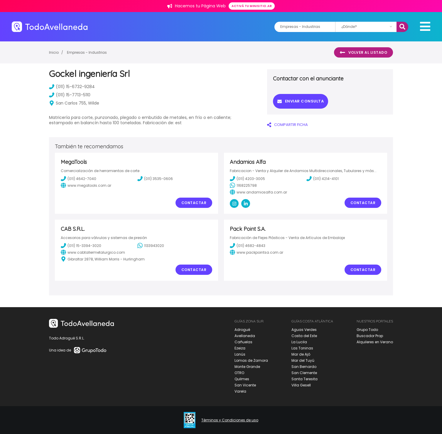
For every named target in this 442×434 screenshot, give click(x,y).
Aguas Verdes (304, 329)
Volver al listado (363, 52)
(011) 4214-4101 (322, 178)
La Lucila (299, 341)
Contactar (194, 202)
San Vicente (245, 385)
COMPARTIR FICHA (287, 124)
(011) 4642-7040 (78, 178)
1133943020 (150, 245)
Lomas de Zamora (251, 360)
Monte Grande (247, 366)
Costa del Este (304, 335)
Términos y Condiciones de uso (229, 420)
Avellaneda (245, 335)
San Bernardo (303, 366)
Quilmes (242, 378)
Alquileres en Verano (375, 341)
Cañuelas (243, 341)
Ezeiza (240, 348)
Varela (240, 391)
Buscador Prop (370, 335)
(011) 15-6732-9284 (72, 86)
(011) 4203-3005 (247, 178)
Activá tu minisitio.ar (252, 6)
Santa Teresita (304, 378)
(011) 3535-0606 (155, 178)
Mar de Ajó (300, 354)
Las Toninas (302, 348)
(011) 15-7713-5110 (69, 94)
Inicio (54, 52)
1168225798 (243, 185)
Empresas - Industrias (87, 52)
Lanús (240, 354)
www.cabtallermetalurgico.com (93, 252)
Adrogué (242, 329)
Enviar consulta (300, 101)
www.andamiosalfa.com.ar (258, 192)
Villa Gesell (301, 385)
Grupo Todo (367, 329)
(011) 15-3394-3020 (81, 245)
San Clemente (304, 372)
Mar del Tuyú (302, 360)
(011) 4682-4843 (247, 245)
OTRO (239, 372)
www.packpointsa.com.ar (256, 252)
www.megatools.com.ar (86, 185)
